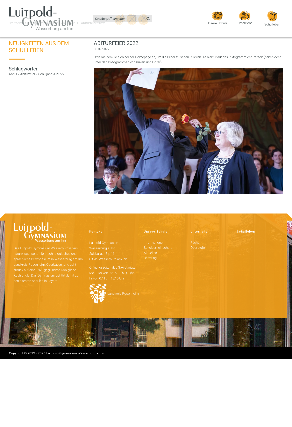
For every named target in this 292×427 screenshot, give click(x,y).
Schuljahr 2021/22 (51, 67)
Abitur (13, 67)
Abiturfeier (27, 67)
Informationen (154, 236)
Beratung (150, 251)
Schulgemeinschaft (158, 241)
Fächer (195, 236)
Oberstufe (197, 241)
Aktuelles (150, 246)
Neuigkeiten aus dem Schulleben (39, 40)
